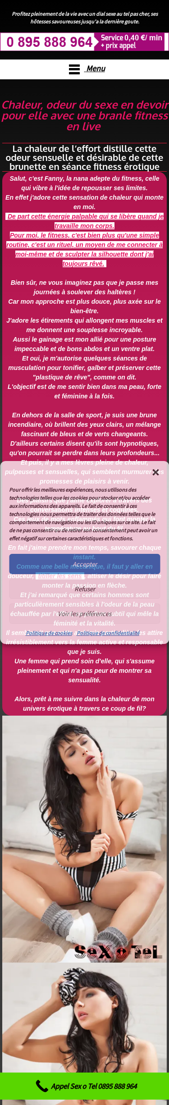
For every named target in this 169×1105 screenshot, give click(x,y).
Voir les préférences (84, 613)
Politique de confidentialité (108, 633)
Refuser (84, 588)
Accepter (85, 564)
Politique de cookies (49, 633)
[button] (155, 472)
